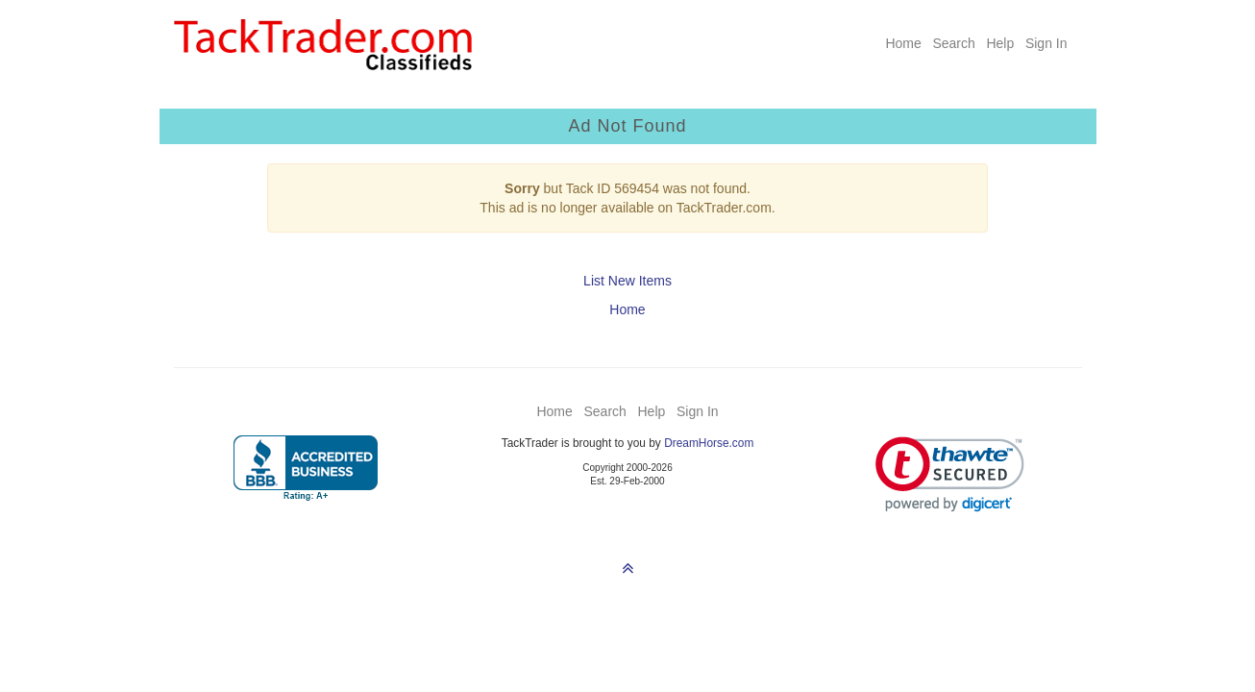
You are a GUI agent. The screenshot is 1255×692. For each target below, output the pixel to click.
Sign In (1046, 43)
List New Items (627, 280)
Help (1000, 43)
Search (953, 43)
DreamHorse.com (708, 443)
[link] (950, 474)
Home (903, 43)
